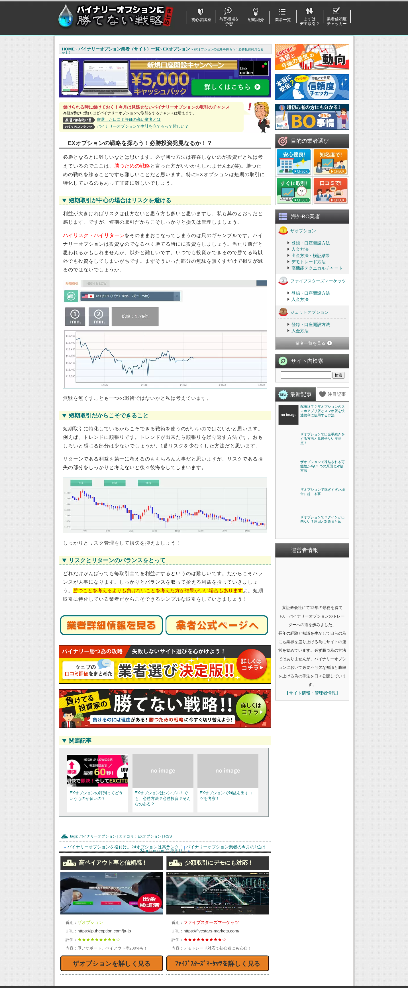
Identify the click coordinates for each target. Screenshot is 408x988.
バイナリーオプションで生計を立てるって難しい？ (143, 126)
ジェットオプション (303, 312)
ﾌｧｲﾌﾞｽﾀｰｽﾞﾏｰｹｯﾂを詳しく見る (217, 963)
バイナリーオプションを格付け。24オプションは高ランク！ (125, 846)
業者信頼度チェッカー (337, 21)
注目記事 (337, 394)
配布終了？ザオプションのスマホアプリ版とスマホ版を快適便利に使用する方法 (322, 411)
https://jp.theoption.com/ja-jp (104, 930)
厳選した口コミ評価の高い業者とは (129, 119)
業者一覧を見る (310, 343)
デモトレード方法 (308, 261)
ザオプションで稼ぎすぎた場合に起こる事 (322, 616)
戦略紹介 (256, 19)
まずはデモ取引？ (310, 21)
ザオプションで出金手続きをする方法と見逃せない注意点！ (322, 480)
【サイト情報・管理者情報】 (312, 858)
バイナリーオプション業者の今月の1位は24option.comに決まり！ (203, 848)
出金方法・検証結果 (310, 255)
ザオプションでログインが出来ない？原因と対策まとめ (322, 685)
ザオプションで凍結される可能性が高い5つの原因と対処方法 (322, 549)
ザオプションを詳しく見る (112, 963)
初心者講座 (201, 19)
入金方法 (300, 249)
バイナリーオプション (97, 836)
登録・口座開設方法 (310, 243)
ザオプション (297, 230)
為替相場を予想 (229, 21)
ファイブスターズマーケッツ (312, 280)
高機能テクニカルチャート (317, 268)
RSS (168, 836)
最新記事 (301, 394)
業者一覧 (283, 19)
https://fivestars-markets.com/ (211, 930)
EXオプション (149, 836)
